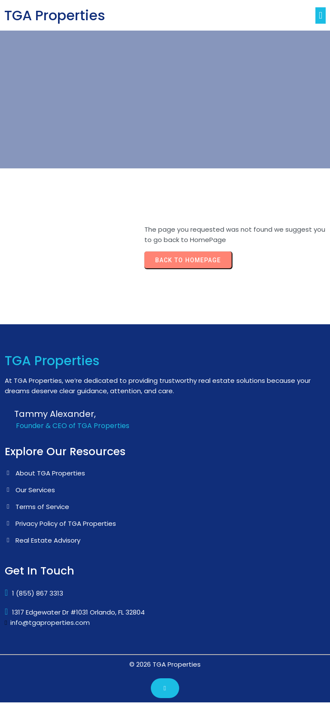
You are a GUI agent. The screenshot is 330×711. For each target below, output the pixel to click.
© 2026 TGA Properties (165, 664)
